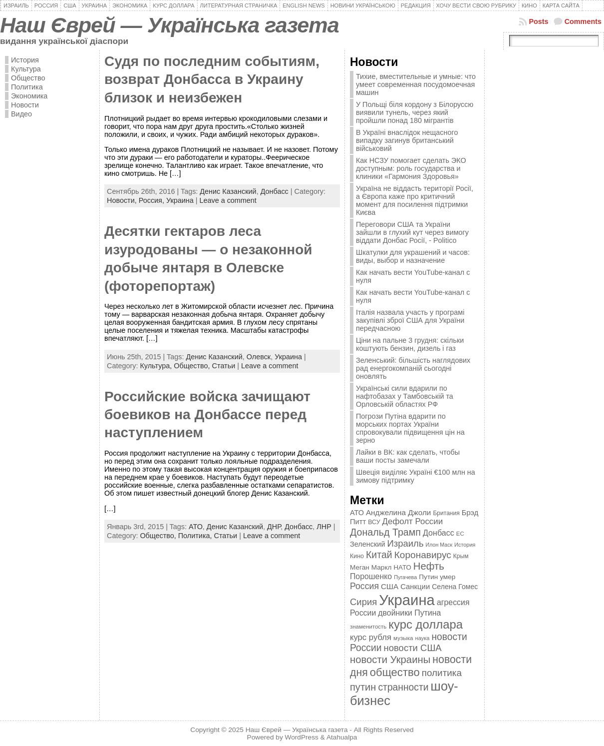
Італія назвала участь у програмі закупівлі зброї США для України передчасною (410, 320)
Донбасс (275, 191)
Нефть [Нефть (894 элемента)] (428, 566)
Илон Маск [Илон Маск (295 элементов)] (439, 545)
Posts (538, 21)
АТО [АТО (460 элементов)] (357, 513)
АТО (196, 527)
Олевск (259, 357)
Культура (26, 69)
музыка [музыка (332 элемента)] (403, 638)
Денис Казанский (228, 191)
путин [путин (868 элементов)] (363, 687)
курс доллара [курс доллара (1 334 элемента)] (425, 624)
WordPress (301, 737)
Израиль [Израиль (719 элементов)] (405, 543)
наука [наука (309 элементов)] (422, 638)
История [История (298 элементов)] (464, 545)
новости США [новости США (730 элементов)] (413, 648)
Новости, (123, 200)
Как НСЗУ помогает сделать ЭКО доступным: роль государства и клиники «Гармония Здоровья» (411, 168)
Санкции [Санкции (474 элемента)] (415, 587)
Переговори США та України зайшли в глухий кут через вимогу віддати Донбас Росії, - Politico (412, 232)
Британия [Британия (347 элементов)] (446, 513)
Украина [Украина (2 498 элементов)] (407, 600)
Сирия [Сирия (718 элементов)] (363, 602)
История (25, 60)
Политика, (196, 536)
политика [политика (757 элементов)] (442, 673)
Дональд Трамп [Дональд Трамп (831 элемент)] (385, 532)
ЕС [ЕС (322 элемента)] (460, 534)
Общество (28, 78)
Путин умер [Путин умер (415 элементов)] (437, 577)
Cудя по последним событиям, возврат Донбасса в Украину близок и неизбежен (211, 79)
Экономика (29, 96)
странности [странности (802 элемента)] (403, 687)
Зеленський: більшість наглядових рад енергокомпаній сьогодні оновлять (413, 368)
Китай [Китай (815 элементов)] (379, 554)
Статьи (224, 366)
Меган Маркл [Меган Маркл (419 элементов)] (371, 567)
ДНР (274, 527)
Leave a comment (227, 200)
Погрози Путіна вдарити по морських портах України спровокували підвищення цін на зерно (410, 428)
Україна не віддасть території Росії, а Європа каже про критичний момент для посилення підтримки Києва (414, 200)
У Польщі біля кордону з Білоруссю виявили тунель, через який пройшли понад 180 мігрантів (414, 112)
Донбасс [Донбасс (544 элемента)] (438, 532)
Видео (21, 114)
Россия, (152, 200)
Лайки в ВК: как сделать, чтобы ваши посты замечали (408, 456)
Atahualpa (341, 737)
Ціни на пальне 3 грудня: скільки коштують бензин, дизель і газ (410, 344)
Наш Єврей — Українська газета (169, 25)
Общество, (193, 366)
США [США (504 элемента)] (389, 586)
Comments (583, 21)
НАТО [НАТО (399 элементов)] (402, 567)
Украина (180, 200)
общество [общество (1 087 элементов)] (395, 672)
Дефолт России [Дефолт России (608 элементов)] (412, 521)
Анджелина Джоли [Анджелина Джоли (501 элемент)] (398, 512)
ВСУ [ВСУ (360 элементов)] (374, 522)
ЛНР (323, 527)
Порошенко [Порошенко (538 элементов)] (371, 576)
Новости (25, 105)
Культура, (157, 366)
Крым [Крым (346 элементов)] (461, 556)
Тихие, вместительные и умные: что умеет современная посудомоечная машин (416, 84)
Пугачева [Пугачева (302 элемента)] (405, 577)
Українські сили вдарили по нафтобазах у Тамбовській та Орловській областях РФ (404, 396)
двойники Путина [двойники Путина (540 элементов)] (409, 613)
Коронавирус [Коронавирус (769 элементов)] (422, 555)
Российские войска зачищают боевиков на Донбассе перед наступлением (207, 415)
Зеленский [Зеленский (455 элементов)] (367, 544)
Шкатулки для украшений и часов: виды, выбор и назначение (413, 256)
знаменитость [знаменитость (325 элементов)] (368, 627)
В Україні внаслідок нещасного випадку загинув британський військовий (407, 140)
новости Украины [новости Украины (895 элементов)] (390, 659)
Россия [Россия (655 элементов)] (364, 586)
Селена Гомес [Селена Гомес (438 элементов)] (455, 587)
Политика (27, 87)
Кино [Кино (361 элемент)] (357, 556)
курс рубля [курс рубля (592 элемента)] (370, 637)
